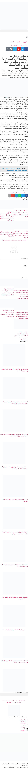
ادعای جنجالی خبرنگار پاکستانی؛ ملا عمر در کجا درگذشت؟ (7, 234)
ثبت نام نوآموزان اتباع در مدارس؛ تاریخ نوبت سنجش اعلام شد (15, 500)
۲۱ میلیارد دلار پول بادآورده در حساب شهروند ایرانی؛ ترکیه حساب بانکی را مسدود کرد (15, 532)
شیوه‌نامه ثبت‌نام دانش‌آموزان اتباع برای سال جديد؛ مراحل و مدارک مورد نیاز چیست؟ (15, 402)
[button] (14, 31)
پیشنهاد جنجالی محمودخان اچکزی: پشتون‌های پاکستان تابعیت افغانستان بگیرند (14, 565)
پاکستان (17, 192)
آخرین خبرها (14, 45)
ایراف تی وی (23, 45)
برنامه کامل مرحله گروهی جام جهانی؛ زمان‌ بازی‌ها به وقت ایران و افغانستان (15, 370)
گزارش (25, 42)
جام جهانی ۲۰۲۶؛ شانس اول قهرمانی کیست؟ (14, 629)
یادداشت (12, 42)
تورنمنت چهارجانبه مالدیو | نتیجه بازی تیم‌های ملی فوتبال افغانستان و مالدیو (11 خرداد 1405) (14, 435)
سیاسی (24, 192)
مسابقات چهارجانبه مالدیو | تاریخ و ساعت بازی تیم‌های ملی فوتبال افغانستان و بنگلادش (14, 467)
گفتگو (18, 42)
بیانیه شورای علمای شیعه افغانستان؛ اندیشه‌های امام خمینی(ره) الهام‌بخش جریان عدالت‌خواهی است (21, 294)
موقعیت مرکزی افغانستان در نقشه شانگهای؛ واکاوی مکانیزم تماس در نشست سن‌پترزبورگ (21, 335)
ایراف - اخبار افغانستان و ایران (20, 692)
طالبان (13, 192)
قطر (10, 192)
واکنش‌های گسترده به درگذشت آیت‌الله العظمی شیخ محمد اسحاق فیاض (15, 598)
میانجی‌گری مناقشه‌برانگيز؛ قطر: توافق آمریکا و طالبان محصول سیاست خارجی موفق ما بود (7, 216)
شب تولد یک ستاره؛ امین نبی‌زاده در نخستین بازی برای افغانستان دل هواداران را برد (14, 661)
